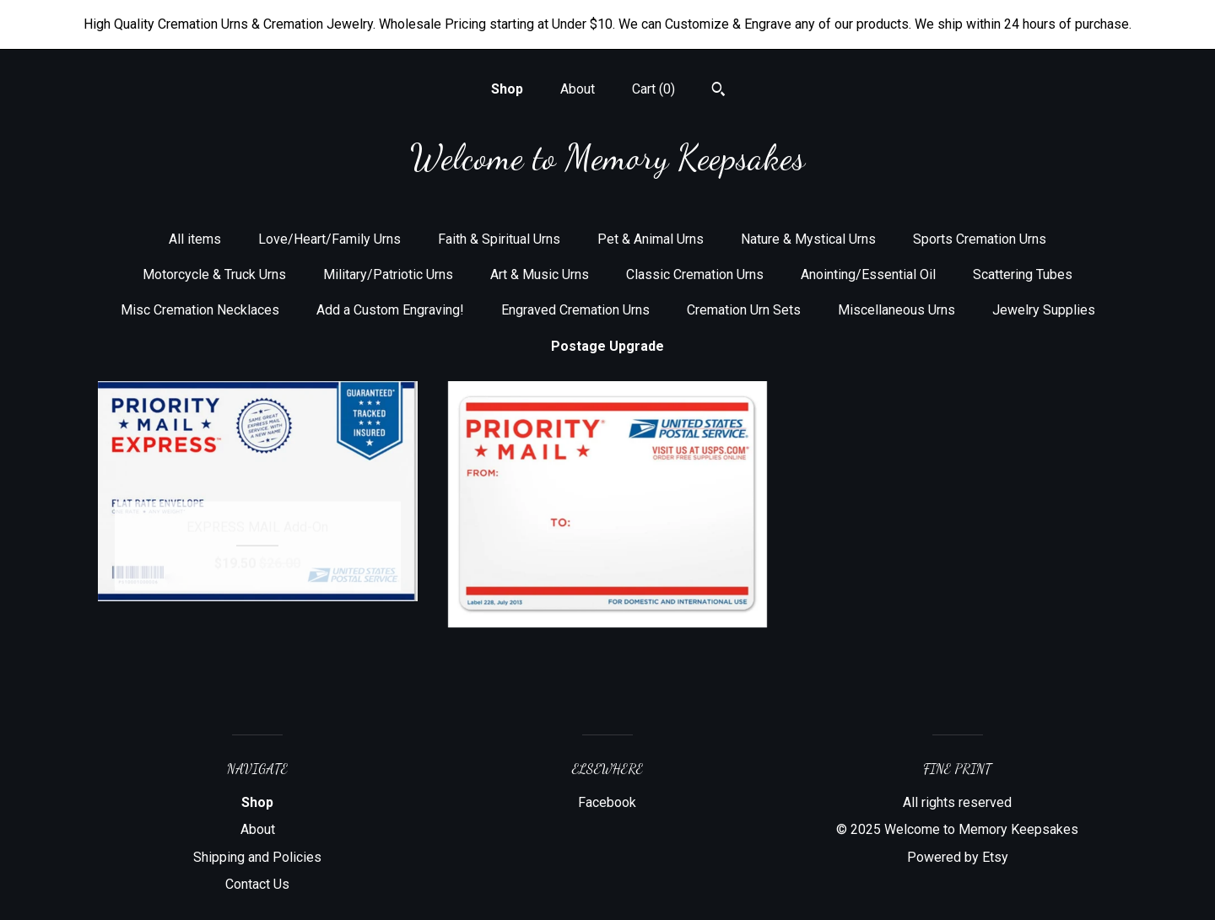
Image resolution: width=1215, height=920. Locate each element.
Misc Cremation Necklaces (200, 310)
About (577, 89)
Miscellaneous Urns (896, 310)
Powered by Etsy (957, 857)
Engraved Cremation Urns (575, 310)
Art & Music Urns (539, 274)
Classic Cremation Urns (695, 274)
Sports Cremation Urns (979, 239)
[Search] (718, 91)
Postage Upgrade (607, 346)
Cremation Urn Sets (744, 310)
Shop (507, 89)
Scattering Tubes (1022, 274)
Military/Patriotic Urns (388, 274)
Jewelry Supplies (1043, 310)
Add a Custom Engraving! (390, 310)
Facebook (607, 802)
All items (195, 239)
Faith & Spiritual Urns (499, 239)
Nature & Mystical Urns (808, 239)
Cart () (653, 89)
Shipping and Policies (257, 857)
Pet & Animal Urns (650, 239)
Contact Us (257, 884)
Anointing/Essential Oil (868, 274)
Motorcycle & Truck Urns (214, 274)
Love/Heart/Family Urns (329, 239)
